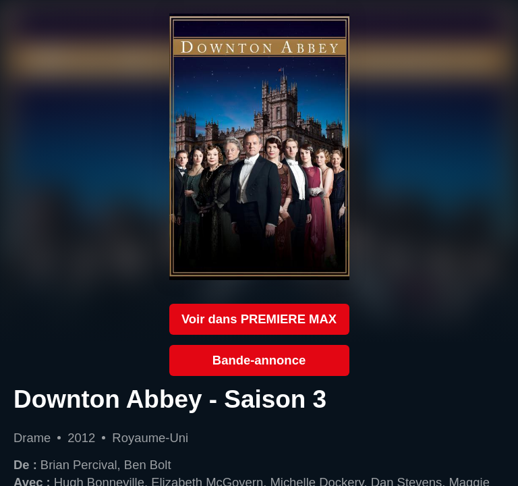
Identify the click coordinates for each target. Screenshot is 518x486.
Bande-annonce (259, 360)
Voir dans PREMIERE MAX (259, 319)
